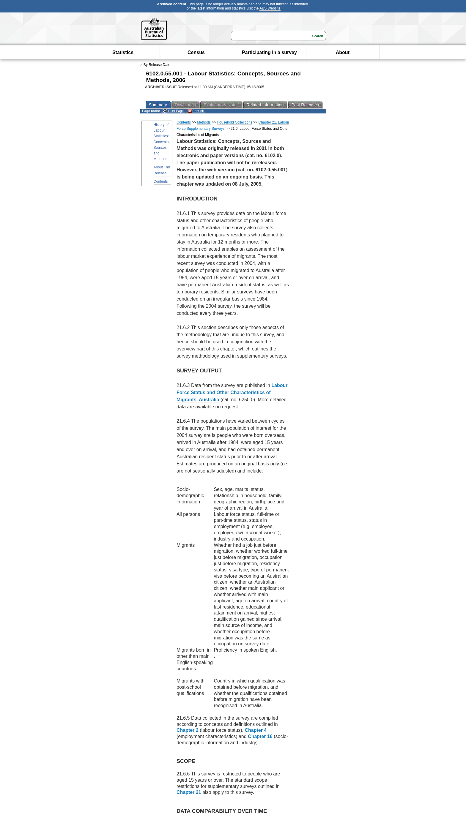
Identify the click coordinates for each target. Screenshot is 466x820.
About (343, 52)
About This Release (162, 170)
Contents (161, 181)
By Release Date (157, 65)
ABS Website (269, 8)
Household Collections (234, 122)
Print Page (173, 111)
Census (196, 52)
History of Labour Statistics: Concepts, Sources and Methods (162, 142)
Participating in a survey (269, 52)
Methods (204, 122)
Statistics (122, 52)
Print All (196, 111)
